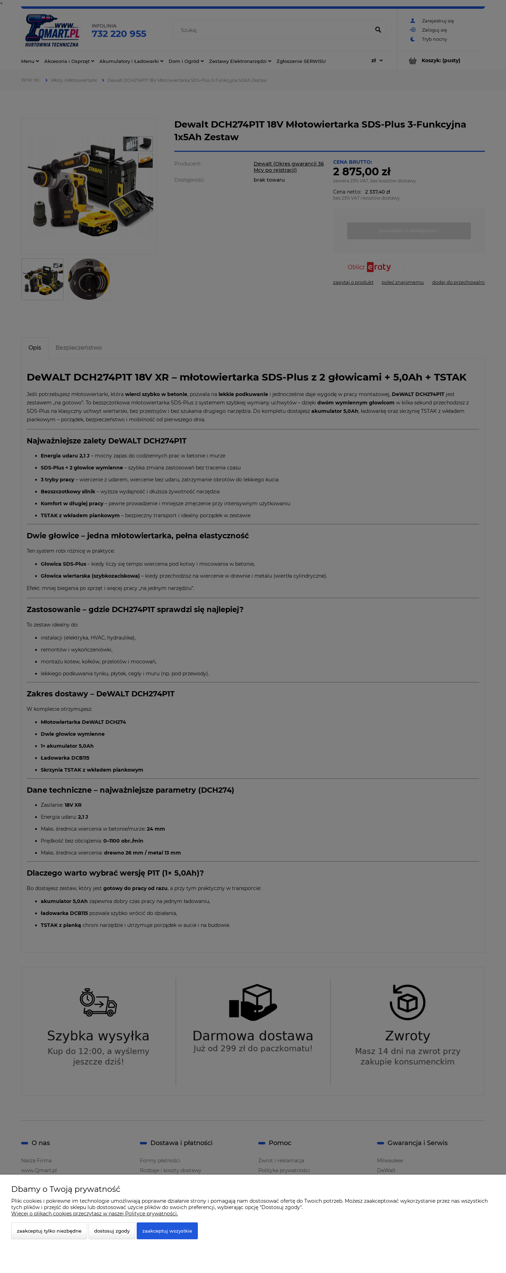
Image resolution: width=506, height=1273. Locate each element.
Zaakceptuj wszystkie (167, 1231)
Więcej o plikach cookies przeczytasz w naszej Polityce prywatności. (94, 1213)
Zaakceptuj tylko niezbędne (49, 1231)
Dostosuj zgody (112, 1231)
